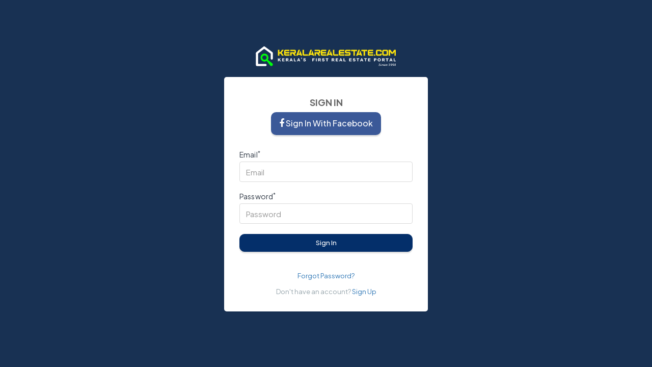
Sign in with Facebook (326, 123)
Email (249, 154)
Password (257, 196)
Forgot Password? (326, 276)
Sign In (326, 243)
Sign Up (364, 291)
